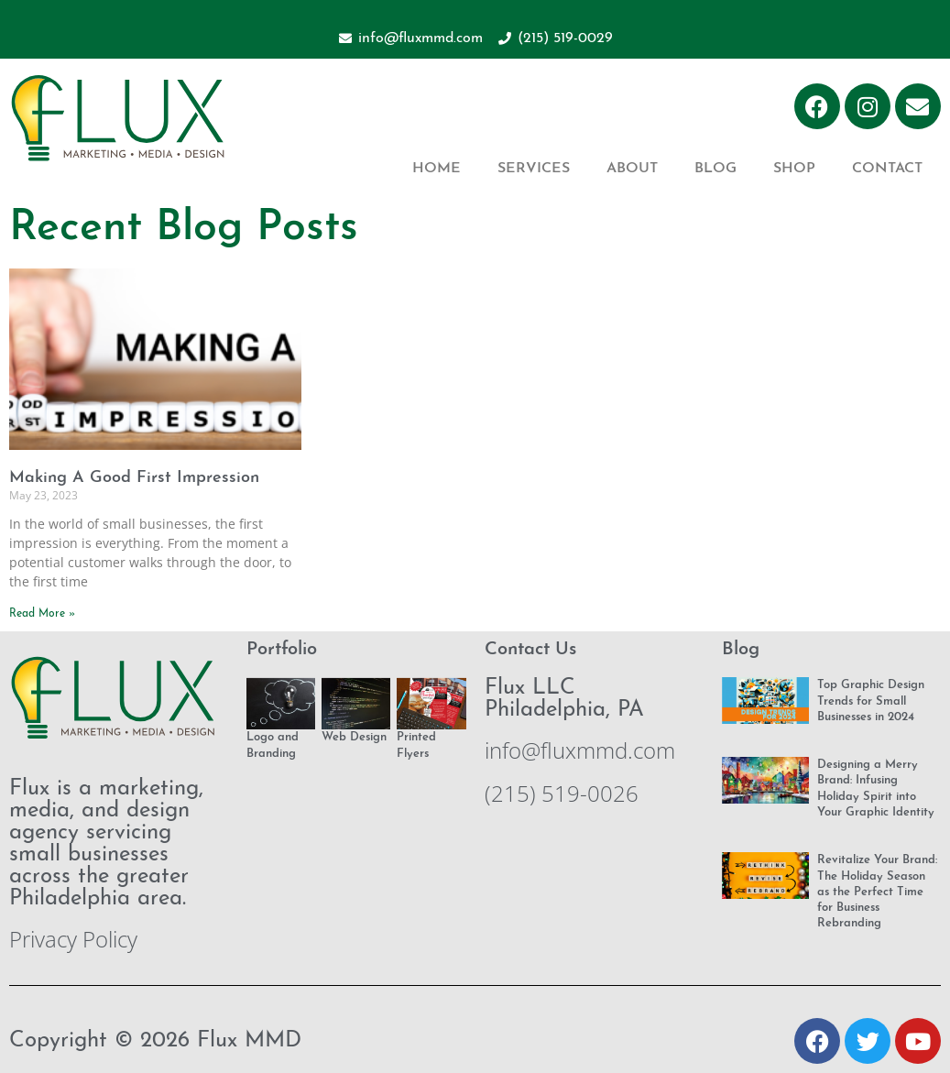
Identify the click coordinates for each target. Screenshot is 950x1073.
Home (436, 168)
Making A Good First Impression (134, 478)
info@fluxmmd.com (580, 750)
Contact (887, 168)
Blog (715, 168)
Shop (794, 168)
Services (533, 168)
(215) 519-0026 (562, 793)
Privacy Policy (73, 939)
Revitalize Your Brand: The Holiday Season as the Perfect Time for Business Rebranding (877, 891)
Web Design (354, 737)
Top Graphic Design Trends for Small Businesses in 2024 (870, 701)
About (632, 168)
